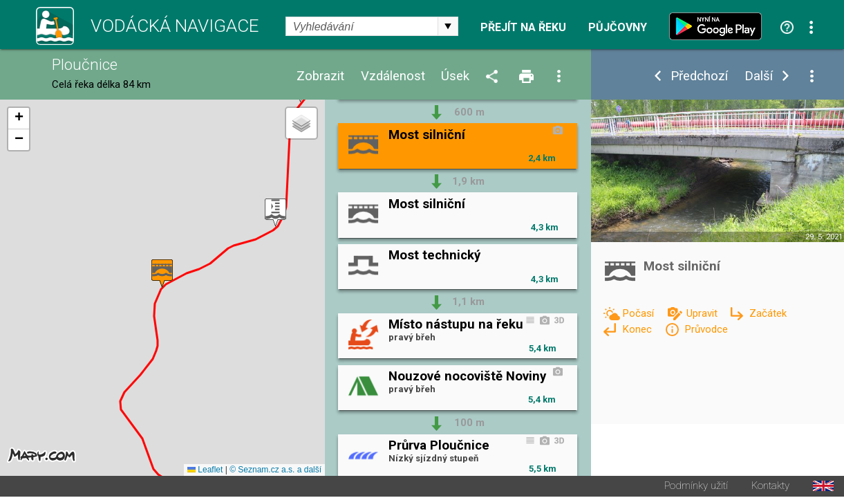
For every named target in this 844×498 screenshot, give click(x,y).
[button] (275, 213)
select (448, 26)
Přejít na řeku (523, 27)
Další (758, 76)
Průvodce (706, 329)
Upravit (703, 313)
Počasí (639, 313)
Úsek (455, 76)
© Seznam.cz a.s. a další (275, 471)
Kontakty (770, 487)
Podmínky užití (696, 487)
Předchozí (699, 76)
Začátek (768, 313)
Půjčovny (617, 27)
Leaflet (205, 471)
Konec (638, 329)
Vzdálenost (393, 76)
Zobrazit (320, 76)
